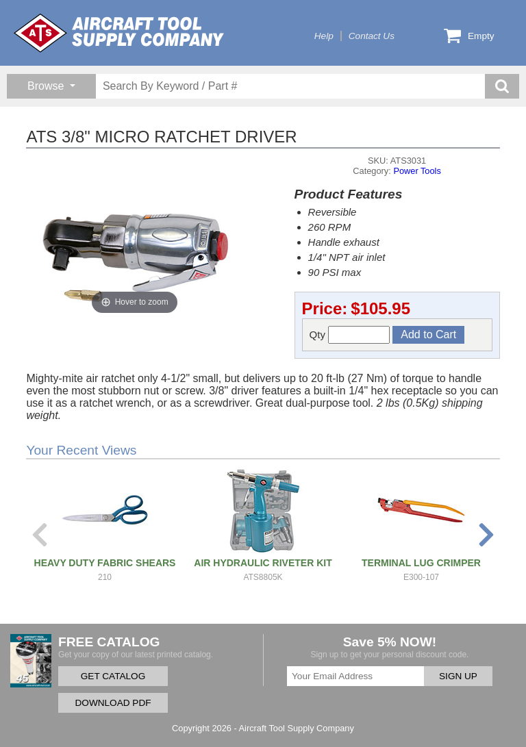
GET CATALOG (113, 676)
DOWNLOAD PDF (113, 703)
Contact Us (371, 36)
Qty (350, 335)
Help (324, 36)
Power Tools (416, 171)
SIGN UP (458, 676)
